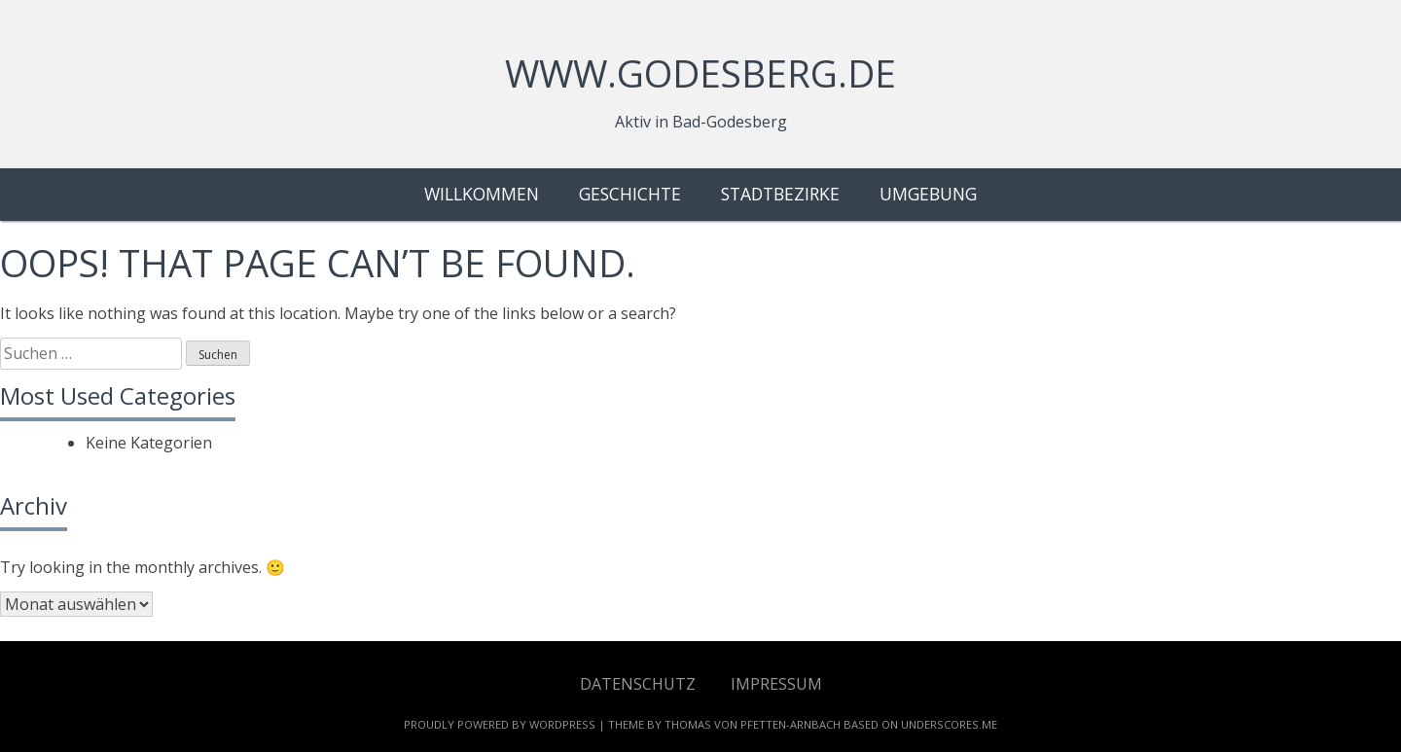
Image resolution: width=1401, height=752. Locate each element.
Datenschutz (638, 683)
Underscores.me (949, 724)
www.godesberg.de (700, 73)
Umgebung (928, 193)
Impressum (776, 683)
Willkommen (481, 193)
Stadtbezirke (780, 193)
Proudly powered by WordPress (499, 724)
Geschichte (630, 193)
